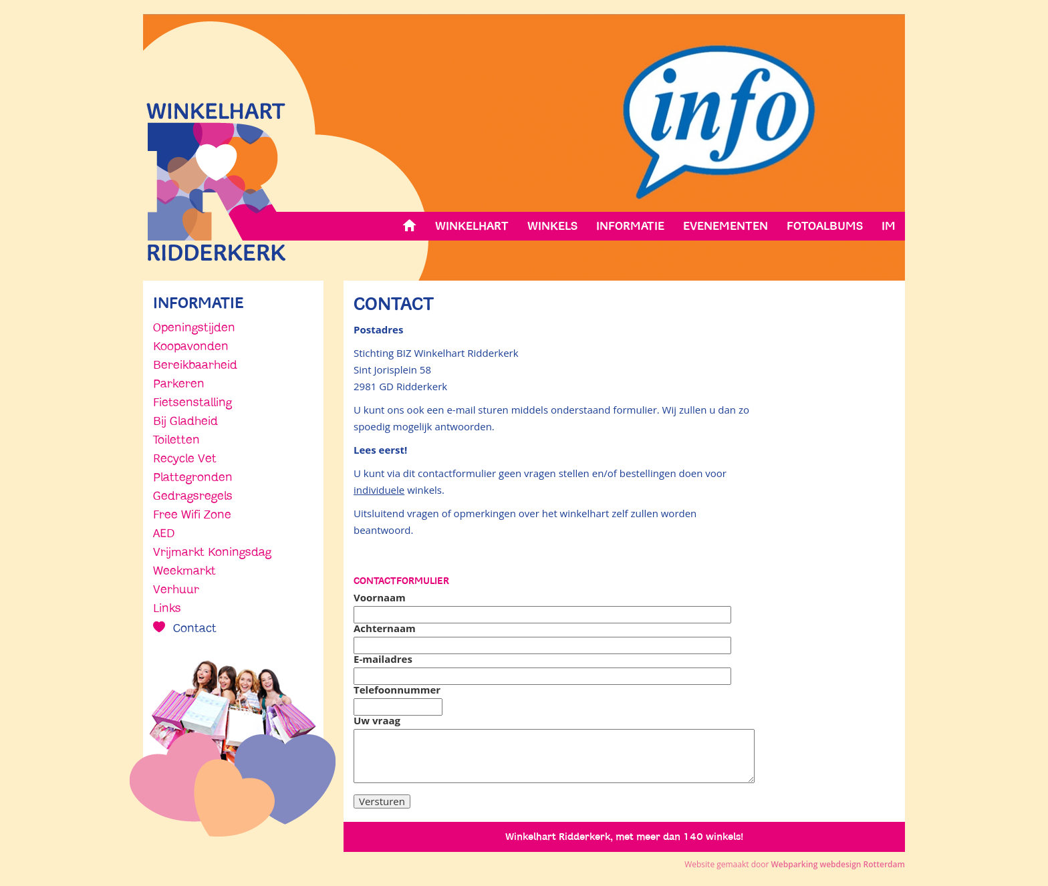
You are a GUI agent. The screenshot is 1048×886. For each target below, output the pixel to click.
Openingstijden (194, 327)
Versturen (382, 801)
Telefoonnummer (397, 690)
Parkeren (179, 383)
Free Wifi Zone (192, 514)
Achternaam (385, 628)
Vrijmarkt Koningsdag (212, 552)
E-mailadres (383, 659)
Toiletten (176, 439)
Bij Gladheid (185, 421)
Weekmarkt (184, 570)
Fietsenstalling (192, 402)
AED (163, 533)
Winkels (552, 225)
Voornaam (380, 598)
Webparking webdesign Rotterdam (838, 864)
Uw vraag (377, 721)
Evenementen (725, 225)
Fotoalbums (825, 225)
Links (167, 608)
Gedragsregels (193, 495)
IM (889, 225)
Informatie (630, 225)
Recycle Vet (185, 458)
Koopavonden (191, 346)
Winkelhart (472, 225)
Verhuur (176, 589)
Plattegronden (193, 477)
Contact (193, 628)
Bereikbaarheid (195, 364)
